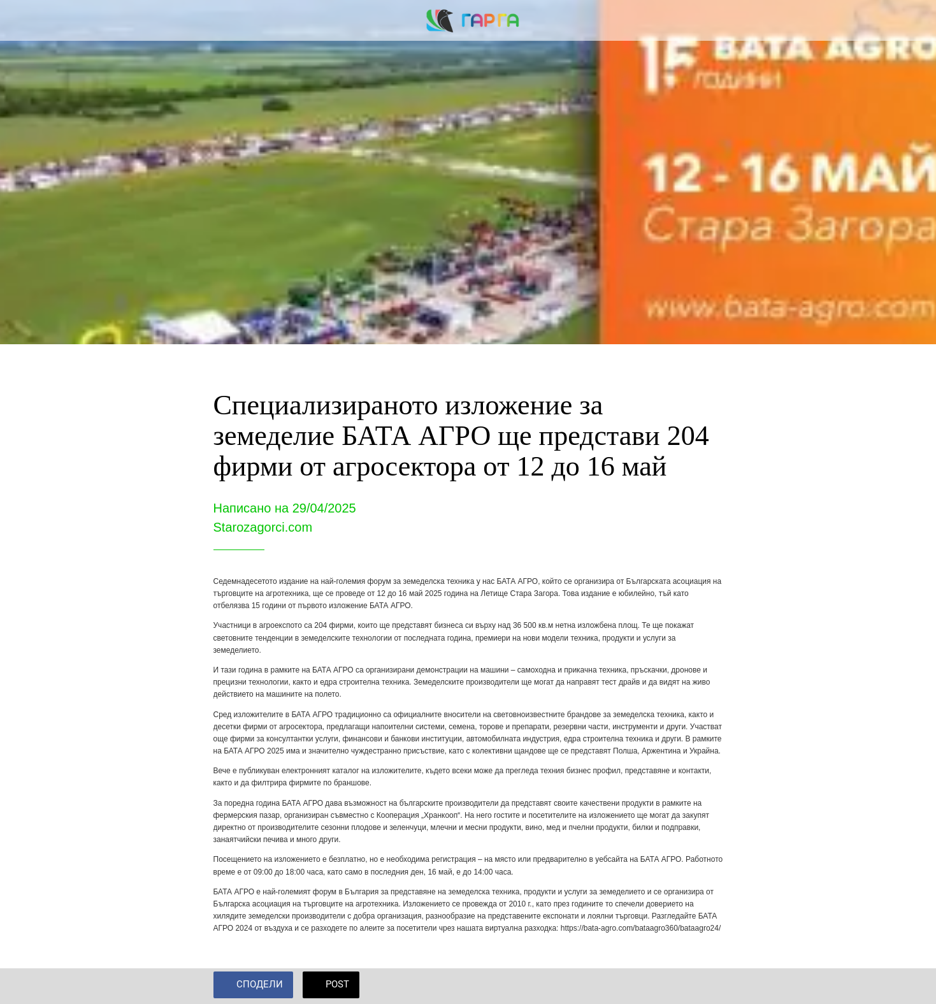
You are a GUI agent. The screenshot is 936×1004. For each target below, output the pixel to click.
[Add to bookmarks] (708, 986)
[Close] (25, 20)
